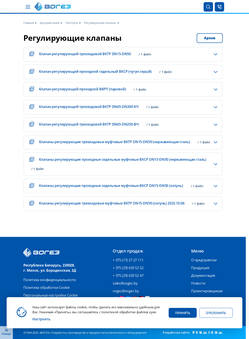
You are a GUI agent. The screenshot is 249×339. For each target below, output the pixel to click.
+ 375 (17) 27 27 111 (128, 260)
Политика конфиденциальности (49, 279)
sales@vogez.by (125, 283)
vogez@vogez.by (126, 291)
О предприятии (204, 260)
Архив (209, 38)
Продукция (200, 267)
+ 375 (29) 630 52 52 (128, 267)
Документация (49, 23)
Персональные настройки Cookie (50, 295)
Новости (198, 283)
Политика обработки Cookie (46, 287)
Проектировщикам (207, 291)
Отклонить (216, 313)
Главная (28, 23)
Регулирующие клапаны (100, 23)
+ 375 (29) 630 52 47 (128, 275)
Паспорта (71, 23)
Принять (182, 313)
